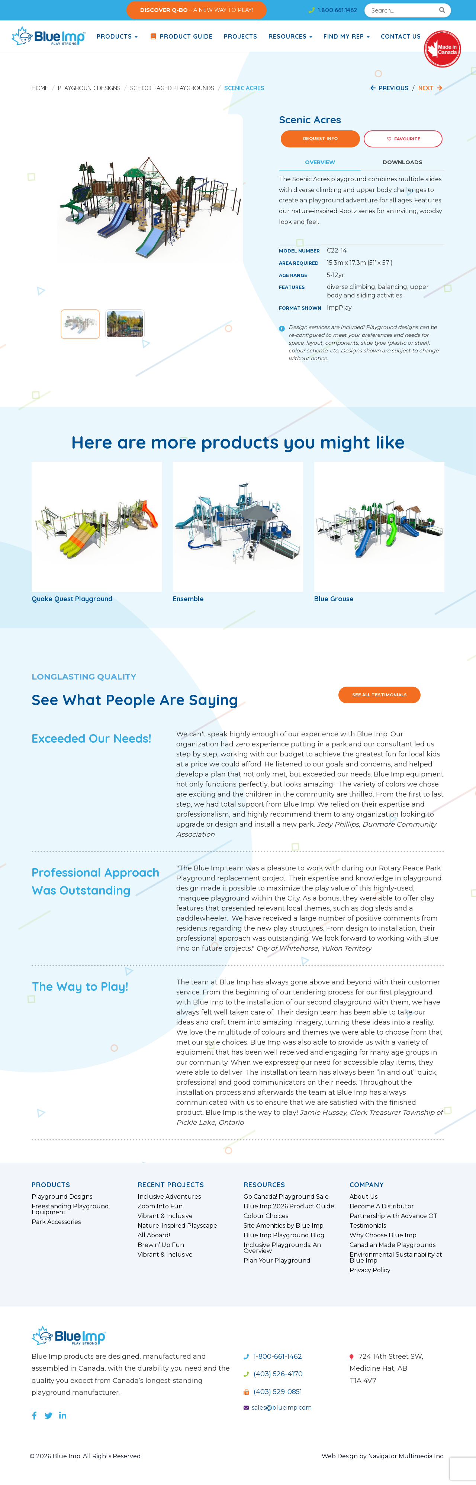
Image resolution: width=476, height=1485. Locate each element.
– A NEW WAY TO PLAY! (196, 10)
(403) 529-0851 (273, 1392)
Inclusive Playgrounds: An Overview (282, 1248)
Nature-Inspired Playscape (177, 1226)
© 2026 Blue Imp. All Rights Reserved (85, 1456)
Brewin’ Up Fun (161, 1245)
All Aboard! (154, 1235)
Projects (240, 36)
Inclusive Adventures (169, 1197)
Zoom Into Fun (160, 1206)
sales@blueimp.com (278, 1407)
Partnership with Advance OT (394, 1216)
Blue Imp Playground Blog (284, 1235)
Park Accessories (56, 1222)
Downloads (402, 162)
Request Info (320, 138)
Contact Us (401, 36)
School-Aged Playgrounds (172, 88)
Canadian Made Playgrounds (392, 1245)
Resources (290, 36)
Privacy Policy (370, 1270)
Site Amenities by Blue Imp (284, 1226)
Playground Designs (89, 88)
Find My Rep (347, 36)
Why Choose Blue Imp (383, 1235)
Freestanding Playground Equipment (70, 1209)
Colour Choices (266, 1216)
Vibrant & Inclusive (165, 1216)
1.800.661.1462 (333, 10)
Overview (320, 162)
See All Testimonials (379, 694)
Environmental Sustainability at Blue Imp (396, 1258)
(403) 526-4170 (273, 1374)
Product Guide (181, 36)
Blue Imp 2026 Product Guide (289, 1206)
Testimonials (368, 1226)
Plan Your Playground (277, 1261)
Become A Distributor (382, 1206)
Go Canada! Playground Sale (286, 1197)
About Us (363, 1197)
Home (40, 88)
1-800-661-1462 (273, 1356)
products (117, 36)
